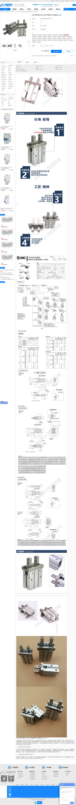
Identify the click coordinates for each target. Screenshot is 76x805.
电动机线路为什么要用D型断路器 (6, 273)
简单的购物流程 (32, 779)
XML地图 (58, 784)
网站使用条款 (56, 776)
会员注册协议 (56, 773)
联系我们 (36, 9)
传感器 (31, 784)
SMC (41, 22)
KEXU (2, 97)
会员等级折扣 (32, 773)
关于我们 (29, 9)
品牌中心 (22, 9)
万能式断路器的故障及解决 (5, 277)
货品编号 (33, 18)
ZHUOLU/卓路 (3, 100)
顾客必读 (19, 777)
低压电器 (36, 784)
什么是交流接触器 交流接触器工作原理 (7, 279)
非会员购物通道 (32, 774)
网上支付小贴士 (44, 777)
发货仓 (33, 25)
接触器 (22, 784)
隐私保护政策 (56, 774)
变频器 (2, 225)
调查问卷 (10, 790)
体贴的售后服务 (32, 776)
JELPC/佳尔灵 (10, 97)
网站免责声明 (32, 777)
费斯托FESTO (10, 105)
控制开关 (47, 784)
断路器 (17, 784)
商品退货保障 (20, 774)
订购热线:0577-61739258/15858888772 (41, 4)
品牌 (32, 22)
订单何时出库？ (44, 776)
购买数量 (33, 45)
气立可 (9, 103)
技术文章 (43, 9)
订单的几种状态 (20, 776)
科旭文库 (51, 9)
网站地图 (53, 784)
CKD (2, 103)
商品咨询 (35, 62)
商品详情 (19, 62)
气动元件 (42, 784)
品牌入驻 (58, 9)
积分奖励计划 (20, 773)
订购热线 (10, 785)
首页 (5, 11)
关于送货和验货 (44, 779)
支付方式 (43, 773)
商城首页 (15, 9)
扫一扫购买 (45, 51)
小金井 (2, 105)
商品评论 (27, 62)
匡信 (9, 102)
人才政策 (67, 773)
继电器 (27, 784)
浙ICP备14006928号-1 (52, 798)
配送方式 (43, 774)
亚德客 (2, 102)
